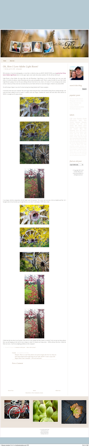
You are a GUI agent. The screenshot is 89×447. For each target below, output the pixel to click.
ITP (75, 144)
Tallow (81, 155)
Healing (80, 147)
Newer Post (10, 390)
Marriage (84, 138)
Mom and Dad (72, 155)
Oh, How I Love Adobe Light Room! (20, 66)
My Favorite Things (74, 143)
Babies (80, 125)
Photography (19, 69)
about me (12, 60)
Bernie (74, 147)
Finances (84, 130)
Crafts (85, 132)
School (83, 152)
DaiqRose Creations (77, 149)
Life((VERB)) (84, 153)
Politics (71, 136)
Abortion (76, 153)
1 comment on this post (19, 347)
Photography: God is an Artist (76, 101)
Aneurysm (82, 146)
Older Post (57, 390)
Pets (80, 150)
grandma (77, 146)
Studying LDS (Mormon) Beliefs (77, 107)
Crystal (14, 353)
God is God (83, 135)
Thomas (72, 122)
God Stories (77, 141)
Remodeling (72, 146)
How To (79, 153)
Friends (75, 136)
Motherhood (77, 155)
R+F (77, 147)
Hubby (80, 138)
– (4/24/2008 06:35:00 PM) (22, 353)
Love (86, 146)
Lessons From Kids (74, 135)
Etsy (73, 152)
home (4, 60)
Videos (81, 127)
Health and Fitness (74, 132)
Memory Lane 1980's (78, 152)
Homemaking (75, 138)
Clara (85, 125)
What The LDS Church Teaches (77, 139)
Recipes (81, 132)
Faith (85, 119)
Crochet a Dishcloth (74, 105)
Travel (77, 127)
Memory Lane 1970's (74, 150)
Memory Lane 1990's (82, 144)
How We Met (84, 149)
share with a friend (31, 347)
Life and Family (76, 119)
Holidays (72, 127)
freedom (71, 147)
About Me (80, 136)
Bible (80, 120)
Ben (76, 125)
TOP (87, 445)
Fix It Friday (84, 141)
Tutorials (83, 155)
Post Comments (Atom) (37, 392)
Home (34, 390)
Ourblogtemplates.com (20, 445)
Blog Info (83, 129)
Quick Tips (78, 130)
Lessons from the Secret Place (78, 133)
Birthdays (81, 143)
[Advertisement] (44, 16)
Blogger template (6, 445)
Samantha (72, 124)
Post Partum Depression (75, 108)
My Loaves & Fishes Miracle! (76, 99)
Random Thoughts (81, 122)
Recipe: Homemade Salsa (75, 103)
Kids (85, 120)
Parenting (72, 130)
